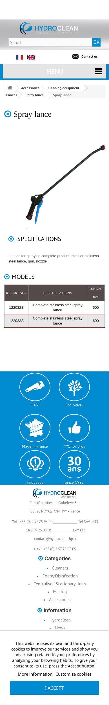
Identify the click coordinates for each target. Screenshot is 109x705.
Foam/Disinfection (60, 576)
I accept (54, 688)
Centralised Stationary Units (60, 583)
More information (35, 674)
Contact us (89, 56)
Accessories (60, 599)
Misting (60, 591)
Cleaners (60, 568)
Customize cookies (73, 674)
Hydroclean (60, 620)
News (60, 627)
